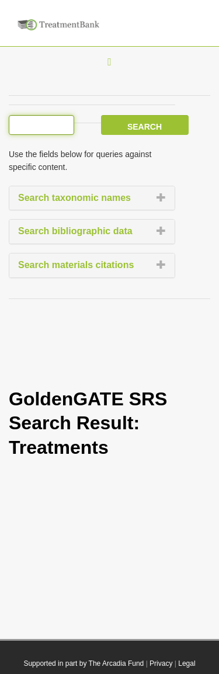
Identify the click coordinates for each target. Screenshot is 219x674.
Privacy (161, 663)
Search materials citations (76, 265)
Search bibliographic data (75, 231)
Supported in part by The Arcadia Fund (83, 663)
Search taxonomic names (74, 198)
